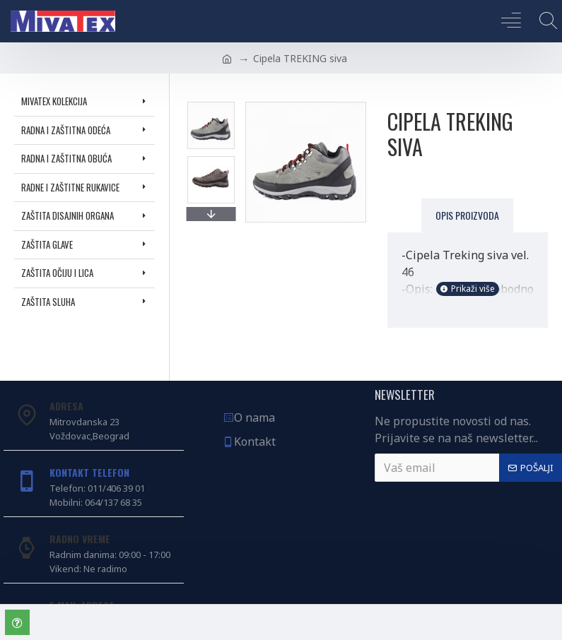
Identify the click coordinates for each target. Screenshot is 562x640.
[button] (210, 214)
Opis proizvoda (467, 215)
